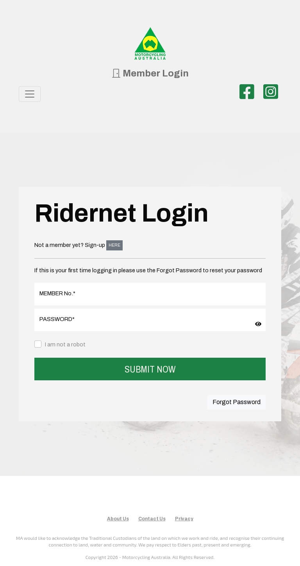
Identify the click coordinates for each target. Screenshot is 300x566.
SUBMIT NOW (150, 369)
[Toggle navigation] (30, 94)
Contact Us (152, 519)
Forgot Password (236, 402)
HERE (114, 245)
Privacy (184, 519)
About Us (118, 519)
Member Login (150, 73)
